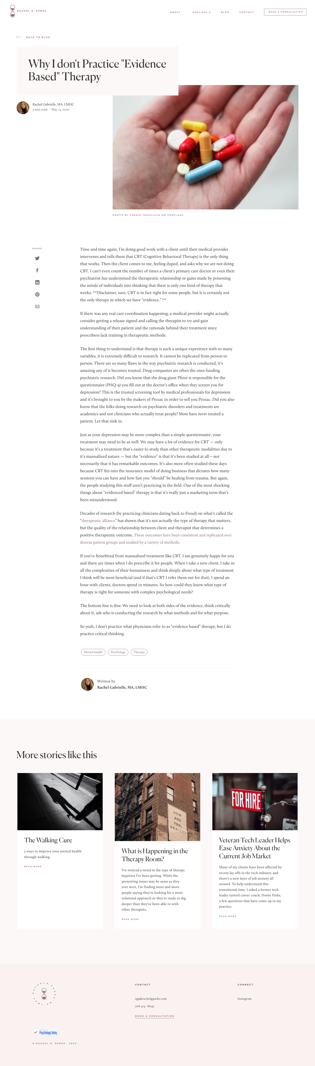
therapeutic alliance (98, 520)
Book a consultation (286, 12)
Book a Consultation (154, 1016)
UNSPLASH (179, 215)
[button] (201, 12)
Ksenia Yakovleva (147, 215)
